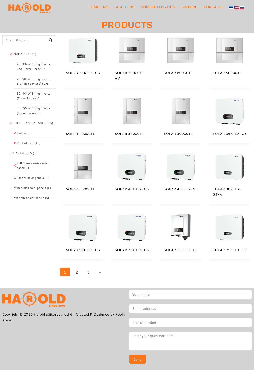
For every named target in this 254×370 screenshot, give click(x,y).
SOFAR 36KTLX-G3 (229, 133)
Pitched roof (28, 143)
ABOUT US (125, 7)
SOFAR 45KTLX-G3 (181, 188)
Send (138, 359)
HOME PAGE (99, 7)
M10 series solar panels (32, 188)
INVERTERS (24, 54)
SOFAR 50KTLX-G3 (83, 249)
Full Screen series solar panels (32, 165)
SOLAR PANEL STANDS (32, 123)
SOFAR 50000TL (226, 72)
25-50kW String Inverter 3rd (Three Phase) (34, 81)
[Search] (50, 40)
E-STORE (189, 7)
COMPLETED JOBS (158, 7)
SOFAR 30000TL (178, 133)
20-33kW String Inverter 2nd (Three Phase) (34, 66)
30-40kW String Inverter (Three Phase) (34, 95)
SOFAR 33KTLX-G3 (83, 72)
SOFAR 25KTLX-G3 (181, 249)
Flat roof (25, 133)
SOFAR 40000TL (80, 133)
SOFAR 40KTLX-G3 (132, 188)
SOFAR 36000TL (129, 133)
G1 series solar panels (31, 178)
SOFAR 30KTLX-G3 (132, 249)
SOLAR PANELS (24, 153)
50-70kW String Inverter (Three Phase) (34, 110)
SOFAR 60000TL (178, 72)
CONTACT (212, 7)
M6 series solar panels (31, 198)
